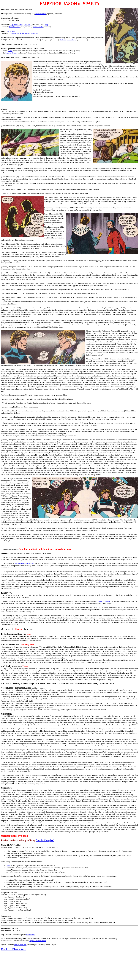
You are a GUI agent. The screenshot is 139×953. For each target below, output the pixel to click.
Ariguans (11, 31)
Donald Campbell (45, 840)
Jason (8, 866)
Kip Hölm (14, 25)
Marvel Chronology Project (24, 563)
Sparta (10, 51)
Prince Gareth (38, 27)
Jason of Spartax (104, 601)
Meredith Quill (14, 27)
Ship (46, 25)
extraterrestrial (40, 14)
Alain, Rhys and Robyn (68, 40)
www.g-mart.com (20, 945)
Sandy (20, 25)
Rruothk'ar (34, 33)
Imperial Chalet (10, 53)
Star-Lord (27, 25)
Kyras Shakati (25, 33)
